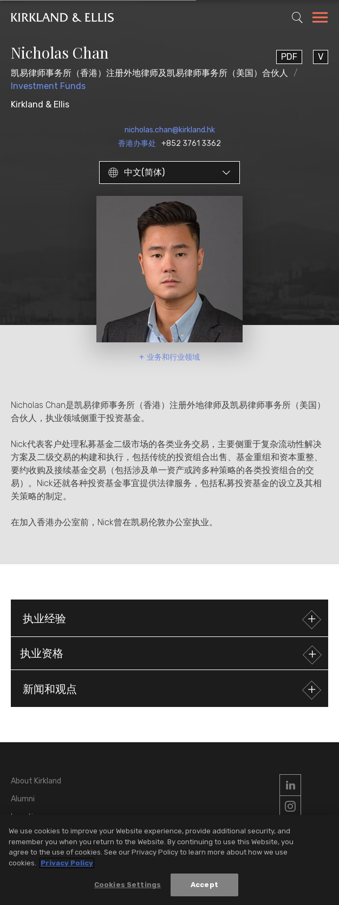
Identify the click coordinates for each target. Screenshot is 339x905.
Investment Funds (48, 86)
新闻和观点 (170, 690)
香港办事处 (137, 143)
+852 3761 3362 (191, 143)
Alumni (23, 799)
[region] (169, 860)
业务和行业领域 (173, 357)
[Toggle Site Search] (297, 17)
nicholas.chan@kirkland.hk (170, 130)
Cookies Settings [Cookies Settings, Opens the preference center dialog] (127, 885)
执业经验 (170, 619)
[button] (169, 653)
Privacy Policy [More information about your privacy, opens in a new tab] (67, 863)
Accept (204, 885)
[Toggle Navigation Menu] (320, 19)
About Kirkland (36, 781)
